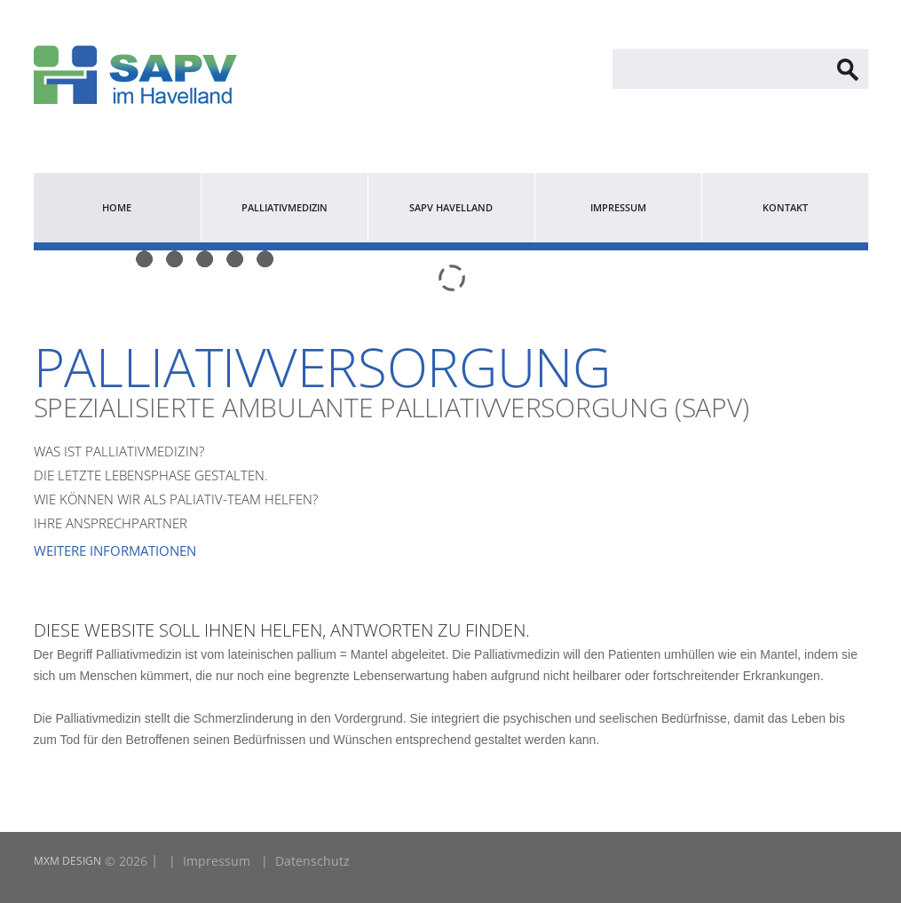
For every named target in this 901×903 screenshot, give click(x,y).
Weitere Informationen (115, 550)
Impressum (618, 207)
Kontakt (785, 207)
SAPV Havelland (451, 207)
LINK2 (860, 867)
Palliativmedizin (284, 207)
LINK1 (865, 867)
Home (116, 207)
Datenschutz (312, 860)
